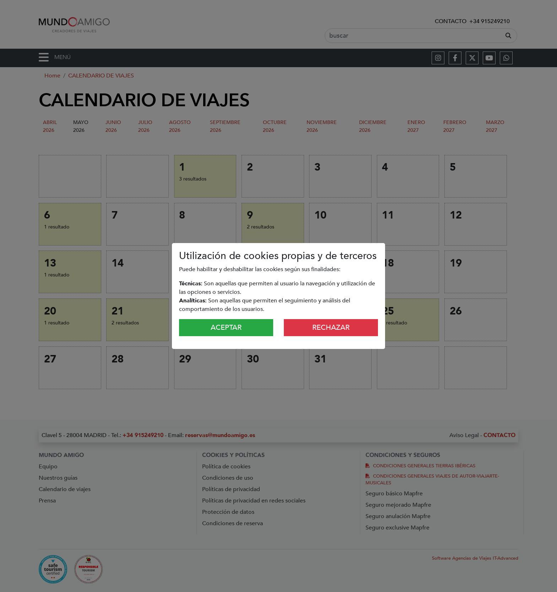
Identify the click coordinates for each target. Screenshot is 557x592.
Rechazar (331, 327)
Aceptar (226, 327)
